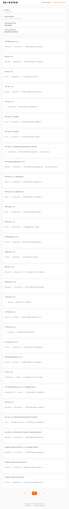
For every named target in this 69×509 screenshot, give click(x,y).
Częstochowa (9, 377)
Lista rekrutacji (46, 2)
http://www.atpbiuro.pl (51, 167)
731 (39, 493)
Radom (7, 182)
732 (44, 493)
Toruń (6, 422)
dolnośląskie (14, 122)
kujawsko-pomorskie (17, 422)
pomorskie (15, 92)
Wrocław (7, 167)
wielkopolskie (17, 61)
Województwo (10, 23)
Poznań (7, 347)
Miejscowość (9, 16)
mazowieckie (18, 46)
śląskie (18, 377)
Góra (6, 122)
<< (17, 493)
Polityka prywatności (39, 505)
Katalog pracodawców (59, 2)
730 (34, 493)
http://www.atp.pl (45, 152)
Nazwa (6, 10)
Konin (6, 76)
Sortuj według (10, 30)
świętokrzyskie (16, 212)
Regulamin (28, 505)
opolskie (10, 302)
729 (29, 493)
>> (52, 493)
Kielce (6, 212)
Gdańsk (7, 92)
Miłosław (7, 61)
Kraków (7, 242)
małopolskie (16, 242)
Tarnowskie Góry (10, 392)
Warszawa (8, 46)
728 (25, 493)
